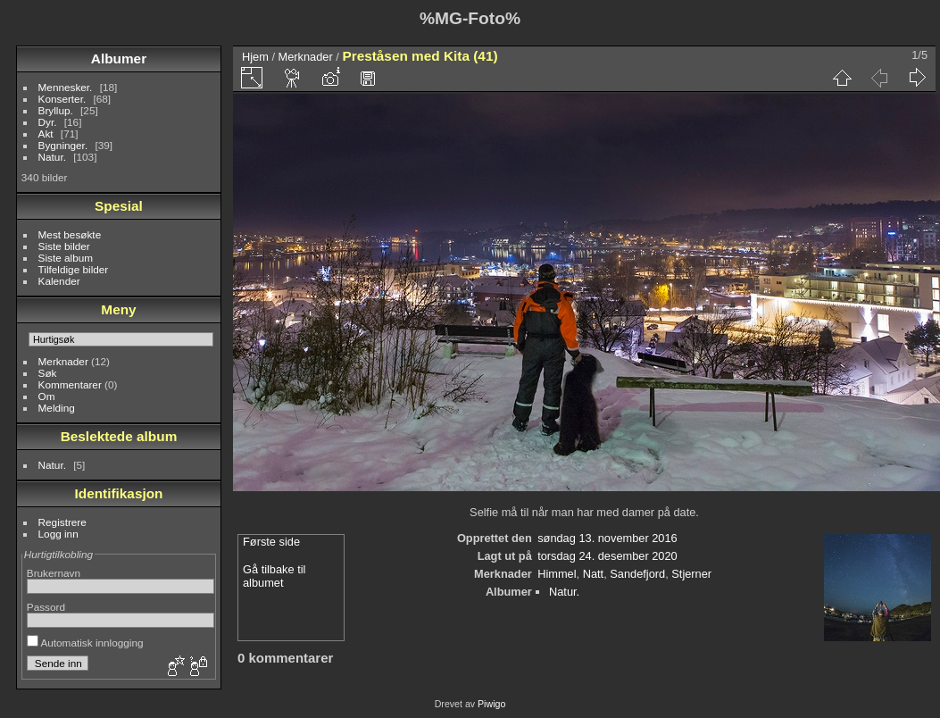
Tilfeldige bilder (73, 269)
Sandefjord (637, 573)
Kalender (59, 281)
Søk (47, 373)
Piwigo (491, 703)
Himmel (556, 573)
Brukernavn (53, 573)
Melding (56, 407)
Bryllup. (55, 110)
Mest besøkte (70, 234)
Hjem (255, 56)
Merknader (63, 361)
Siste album (65, 257)
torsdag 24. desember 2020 (607, 556)
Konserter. (62, 98)
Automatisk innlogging (85, 642)
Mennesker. (65, 87)
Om (46, 396)
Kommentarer (70, 384)
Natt (593, 573)
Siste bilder (64, 246)
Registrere (62, 522)
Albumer (118, 58)
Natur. (52, 157)
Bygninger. (63, 145)
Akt (46, 133)
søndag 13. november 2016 (607, 538)
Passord (46, 607)
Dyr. (47, 122)
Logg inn (58, 533)
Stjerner (691, 573)
